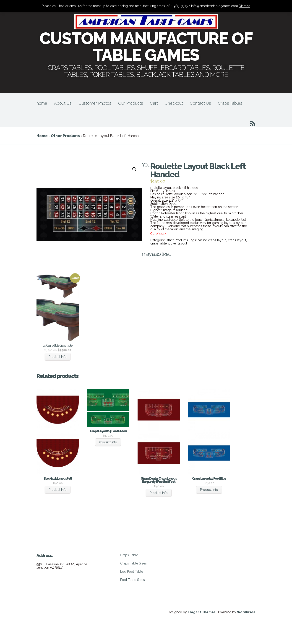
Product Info (58, 357)
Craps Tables (230, 103)
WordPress (246, 612)
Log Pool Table (131, 571)
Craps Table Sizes (133, 563)
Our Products (130, 103)
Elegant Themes (202, 612)
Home (42, 136)
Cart (154, 103)
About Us (63, 103)
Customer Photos (94, 103)
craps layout (237, 240)
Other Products (65, 136)
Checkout (174, 103)
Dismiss (244, 6)
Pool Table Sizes (132, 580)
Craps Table (129, 555)
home (41, 103)
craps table (158, 243)
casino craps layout (212, 240)
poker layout (177, 243)
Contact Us (200, 103)
